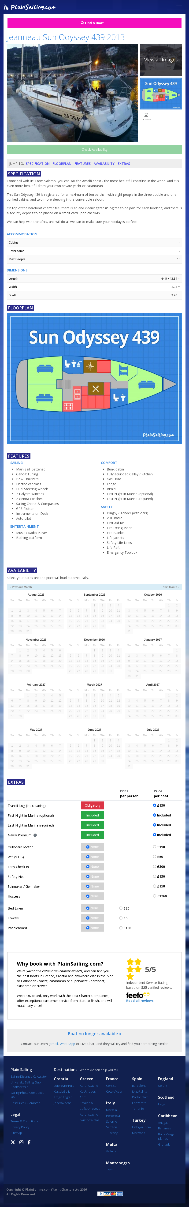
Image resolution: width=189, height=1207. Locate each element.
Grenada (164, 1144)
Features (82, 163)
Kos (82, 1091)
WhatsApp (67, 1044)
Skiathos (86, 1120)
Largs (161, 1104)
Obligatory (92, 805)
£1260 (162, 896)
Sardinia (112, 1127)
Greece (86, 1079)
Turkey (138, 1120)
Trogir (58, 1097)
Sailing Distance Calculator (29, 1076)
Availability (104, 163)
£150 (161, 805)
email (54, 1044)
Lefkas (84, 1108)
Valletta (111, 1151)
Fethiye (137, 1127)
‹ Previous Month (21, 587)
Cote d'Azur (114, 1091)
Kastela (59, 1091)
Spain (137, 1079)
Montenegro (118, 1163)
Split (67, 1091)
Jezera (58, 1103)
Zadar (67, 1103)
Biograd (67, 1097)
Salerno (111, 1121)
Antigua (163, 1123)
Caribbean (168, 1116)
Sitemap (16, 1133)
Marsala (111, 1110)
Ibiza (135, 1091)
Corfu (84, 1097)
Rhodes (90, 1091)
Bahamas (164, 1128)
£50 (160, 856)
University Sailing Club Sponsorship (26, 1084)
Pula (71, 1085)
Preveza (94, 1108)
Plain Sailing (21, 1069)
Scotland (166, 1097)
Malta (111, 1144)
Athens (85, 1085)
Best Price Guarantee (26, 1103)
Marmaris (138, 1133)
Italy (110, 1103)
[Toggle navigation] (179, 7)
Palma (143, 1091)
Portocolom (140, 1097)
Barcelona (139, 1085)
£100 (127, 928)
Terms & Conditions (24, 1121)
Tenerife (138, 1108)
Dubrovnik (61, 1085)
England (165, 1079)
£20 (126, 908)
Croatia (61, 1079)
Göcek (146, 1127)
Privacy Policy (20, 1127)
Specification (38, 163)
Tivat (109, 1170)
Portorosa (113, 1115)
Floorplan (62, 163)
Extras (124, 163)
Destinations (65, 1069)
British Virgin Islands (166, 1136)
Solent (162, 1085)
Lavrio (94, 1085)
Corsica (111, 1085)
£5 (125, 918)
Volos (95, 1120)
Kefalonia (86, 1103)
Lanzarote (139, 1103)
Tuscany (112, 1133)
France (112, 1079)
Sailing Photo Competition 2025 (28, 1094)
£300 (161, 866)
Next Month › (171, 587)
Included (92, 815)
